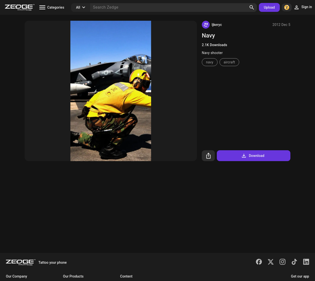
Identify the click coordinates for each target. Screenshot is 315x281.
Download (252, 156)
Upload (269, 7)
